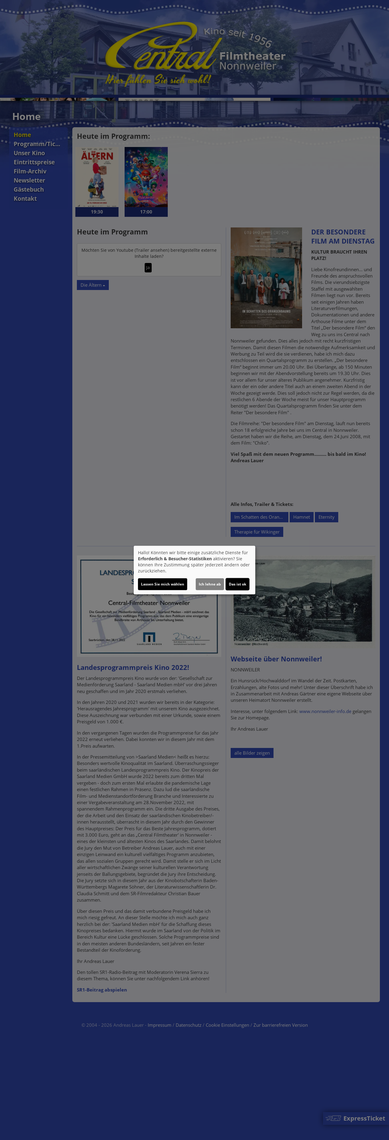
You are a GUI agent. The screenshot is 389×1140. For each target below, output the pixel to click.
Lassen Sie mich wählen (162, 584)
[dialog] (194, 570)
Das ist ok (237, 584)
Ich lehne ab (210, 584)
